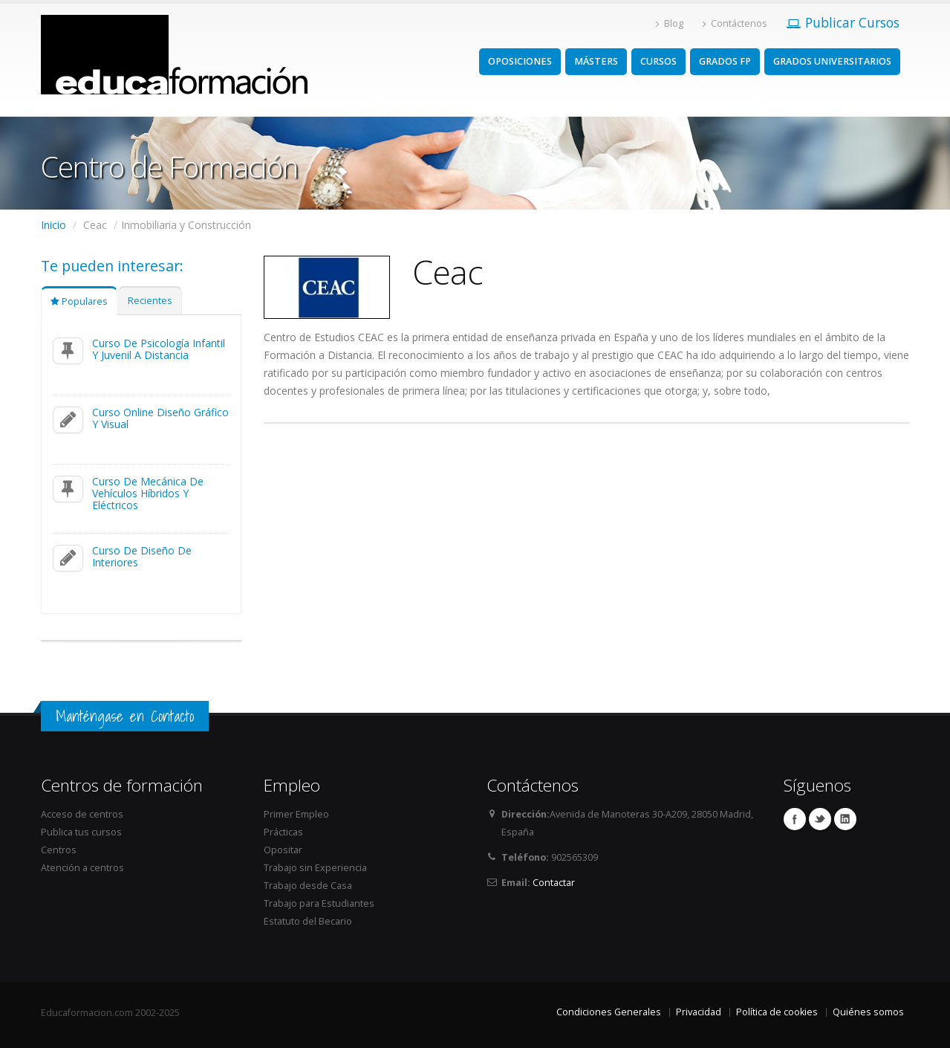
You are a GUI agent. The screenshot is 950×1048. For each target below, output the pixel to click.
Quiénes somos (868, 1012)
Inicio (53, 225)
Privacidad (698, 1012)
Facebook (795, 819)
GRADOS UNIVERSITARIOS (832, 61)
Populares (79, 301)
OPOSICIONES (520, 61)
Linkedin (845, 819)
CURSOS (658, 61)
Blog (669, 23)
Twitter (820, 819)
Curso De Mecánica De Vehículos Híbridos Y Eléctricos (148, 493)
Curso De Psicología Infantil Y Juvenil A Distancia (158, 349)
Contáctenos (735, 23)
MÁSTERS (596, 61)
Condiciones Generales (608, 1012)
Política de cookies (777, 1012)
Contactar (554, 882)
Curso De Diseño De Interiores (142, 556)
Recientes (150, 300)
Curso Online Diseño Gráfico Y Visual (160, 418)
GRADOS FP (725, 61)
